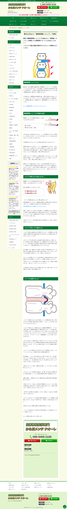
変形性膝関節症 (12, 141)
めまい (10, 122)
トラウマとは (12, 223)
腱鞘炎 (10, 127)
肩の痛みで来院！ (13, 231)
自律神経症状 (12, 116)
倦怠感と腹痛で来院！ (14, 34)
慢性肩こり (12, 95)
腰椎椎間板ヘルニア (13, 155)
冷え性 (10, 89)
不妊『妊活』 (12, 101)
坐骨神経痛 (11, 146)
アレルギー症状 (12, 92)
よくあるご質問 (23, 21)
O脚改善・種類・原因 (13, 135)
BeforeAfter (43, 24)
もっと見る (11, 37)
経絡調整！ (11, 241)
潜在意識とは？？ (13, 239)
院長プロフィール (44, 18)
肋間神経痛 (11, 107)
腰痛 (10, 158)
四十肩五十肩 (12, 149)
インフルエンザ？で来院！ (14, 235)
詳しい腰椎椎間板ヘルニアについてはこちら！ (34, 106)
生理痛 (10, 119)
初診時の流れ (54, 18)
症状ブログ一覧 (13, 21)
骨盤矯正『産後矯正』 (14, 124)
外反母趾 (11, 104)
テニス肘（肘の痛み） (14, 98)
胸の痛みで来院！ (13, 228)
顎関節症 (11, 110)
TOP (13, 18)
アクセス (33, 21)
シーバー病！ (12, 247)
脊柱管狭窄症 (12, 152)
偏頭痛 (10, 144)
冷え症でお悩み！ (13, 244)
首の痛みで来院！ (13, 225)
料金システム (33, 18)
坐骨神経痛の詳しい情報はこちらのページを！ (34, 206)
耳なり (10, 113)
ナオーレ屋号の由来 (54, 21)
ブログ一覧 (23, 18)
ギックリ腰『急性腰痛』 (13, 131)
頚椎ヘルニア (12, 138)
